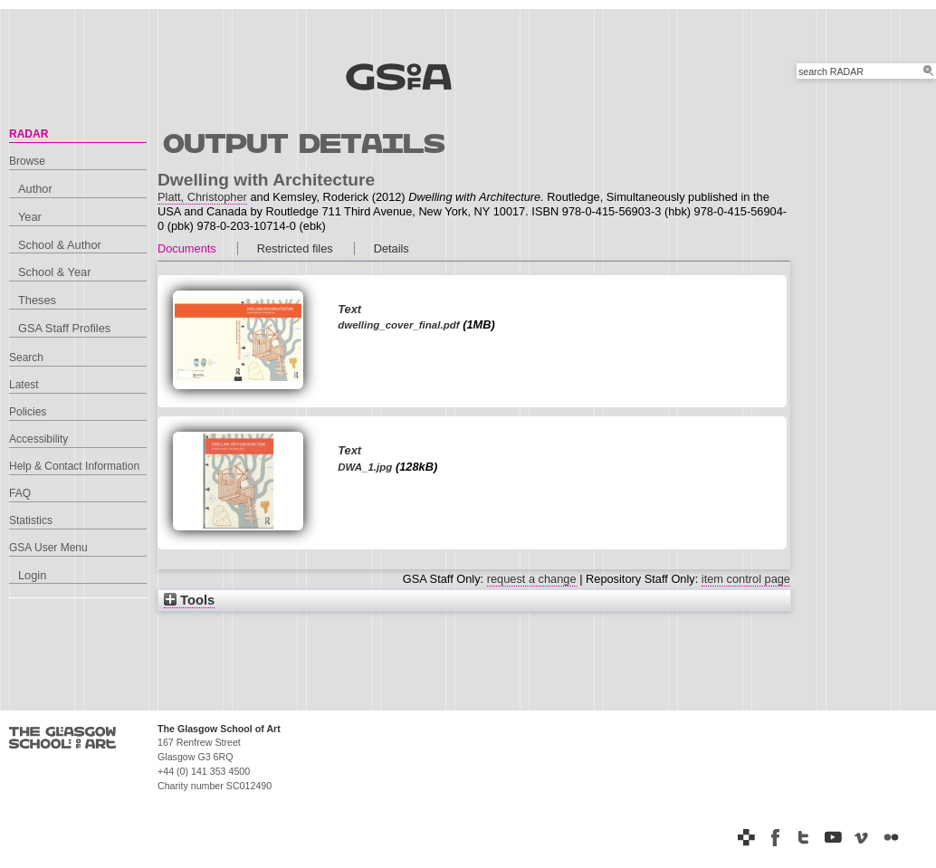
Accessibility (38, 439)
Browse (27, 161)
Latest (24, 384)
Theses (37, 300)
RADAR (28, 134)
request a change (532, 579)
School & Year (54, 272)
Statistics (31, 520)
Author (35, 189)
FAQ (20, 493)
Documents (187, 248)
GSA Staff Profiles (64, 328)
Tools (189, 600)
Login (32, 575)
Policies (27, 411)
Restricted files (295, 248)
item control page (746, 579)
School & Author (59, 245)
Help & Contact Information (74, 466)
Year (30, 217)
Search (26, 357)
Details (391, 248)
